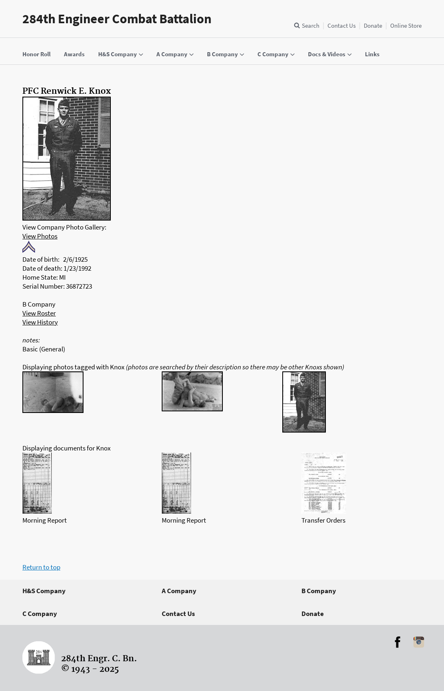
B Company (318, 590)
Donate (373, 25)
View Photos (39, 236)
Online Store (406, 25)
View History (40, 322)
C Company (39, 613)
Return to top (41, 567)
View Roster (39, 313)
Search (310, 25)
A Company (179, 590)
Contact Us (342, 25)
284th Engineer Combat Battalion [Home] (116, 19)
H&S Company (44, 590)
